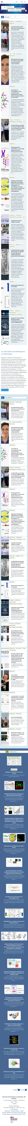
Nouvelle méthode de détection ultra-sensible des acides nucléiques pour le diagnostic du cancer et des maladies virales (14, 821)
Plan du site (7, 1111)
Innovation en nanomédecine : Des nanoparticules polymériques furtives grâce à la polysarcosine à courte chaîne (17, 93)
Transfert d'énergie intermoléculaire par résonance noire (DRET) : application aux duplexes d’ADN (14, 973)
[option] (14, 36)
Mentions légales (15, 1111)
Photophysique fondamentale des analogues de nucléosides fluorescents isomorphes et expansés (14, 999)
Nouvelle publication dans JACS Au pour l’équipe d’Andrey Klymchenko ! (14, 794)
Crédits (22, 1111)
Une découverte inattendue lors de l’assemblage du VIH (14, 897)
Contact (14, 1103)
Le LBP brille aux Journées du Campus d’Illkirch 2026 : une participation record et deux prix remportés (18, 127)
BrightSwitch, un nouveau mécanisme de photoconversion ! (14, 922)
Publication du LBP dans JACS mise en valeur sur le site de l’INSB (14, 1024)
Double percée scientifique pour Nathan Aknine (14, 846)
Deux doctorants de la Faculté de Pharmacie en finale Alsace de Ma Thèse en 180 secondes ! (17, 633)
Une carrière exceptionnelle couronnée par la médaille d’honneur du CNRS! (17, 677)
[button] (17, 2)
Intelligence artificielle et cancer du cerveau (14, 773)
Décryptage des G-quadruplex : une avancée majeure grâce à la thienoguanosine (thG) (17, 149)
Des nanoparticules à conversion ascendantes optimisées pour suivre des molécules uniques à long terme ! (14, 872)
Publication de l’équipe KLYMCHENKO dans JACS (14, 1072)
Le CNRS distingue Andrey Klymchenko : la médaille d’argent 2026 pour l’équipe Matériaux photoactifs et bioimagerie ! (17, 254)
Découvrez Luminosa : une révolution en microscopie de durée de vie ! (17, 734)
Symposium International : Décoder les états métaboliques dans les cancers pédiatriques (17, 320)
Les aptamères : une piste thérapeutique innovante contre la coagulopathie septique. (17, 698)
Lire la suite (5, 390)
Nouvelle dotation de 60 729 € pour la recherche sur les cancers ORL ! (18, 28)
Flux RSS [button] (22, 1089)
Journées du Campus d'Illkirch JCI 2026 (16, 221)
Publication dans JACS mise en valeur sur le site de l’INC (14, 1049)
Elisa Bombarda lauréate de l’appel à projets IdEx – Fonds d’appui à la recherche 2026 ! (17, 61)
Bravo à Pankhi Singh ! (16, 717)
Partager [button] (15, 1089)
